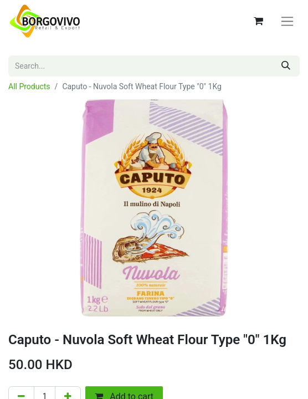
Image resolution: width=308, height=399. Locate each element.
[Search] (286, 65)
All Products (29, 86)
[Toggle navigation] (287, 21)
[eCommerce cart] (258, 21)
